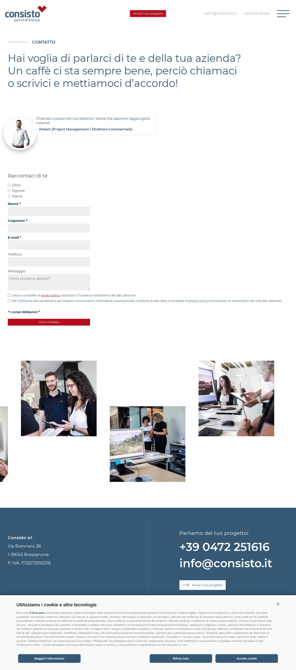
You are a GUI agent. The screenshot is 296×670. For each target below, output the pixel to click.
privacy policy (50, 295)
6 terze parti (37, 612)
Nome (13, 204)
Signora (18, 191)
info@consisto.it (225, 563)
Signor (17, 196)
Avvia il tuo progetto (148, 13)
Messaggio (16, 271)
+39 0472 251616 (224, 547)
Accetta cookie (247, 658)
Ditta (16, 185)
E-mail (13, 237)
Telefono (15, 254)
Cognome (16, 221)
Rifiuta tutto (181, 658)
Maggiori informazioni (49, 658)
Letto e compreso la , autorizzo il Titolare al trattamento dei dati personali (74, 295)
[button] (278, 604)
